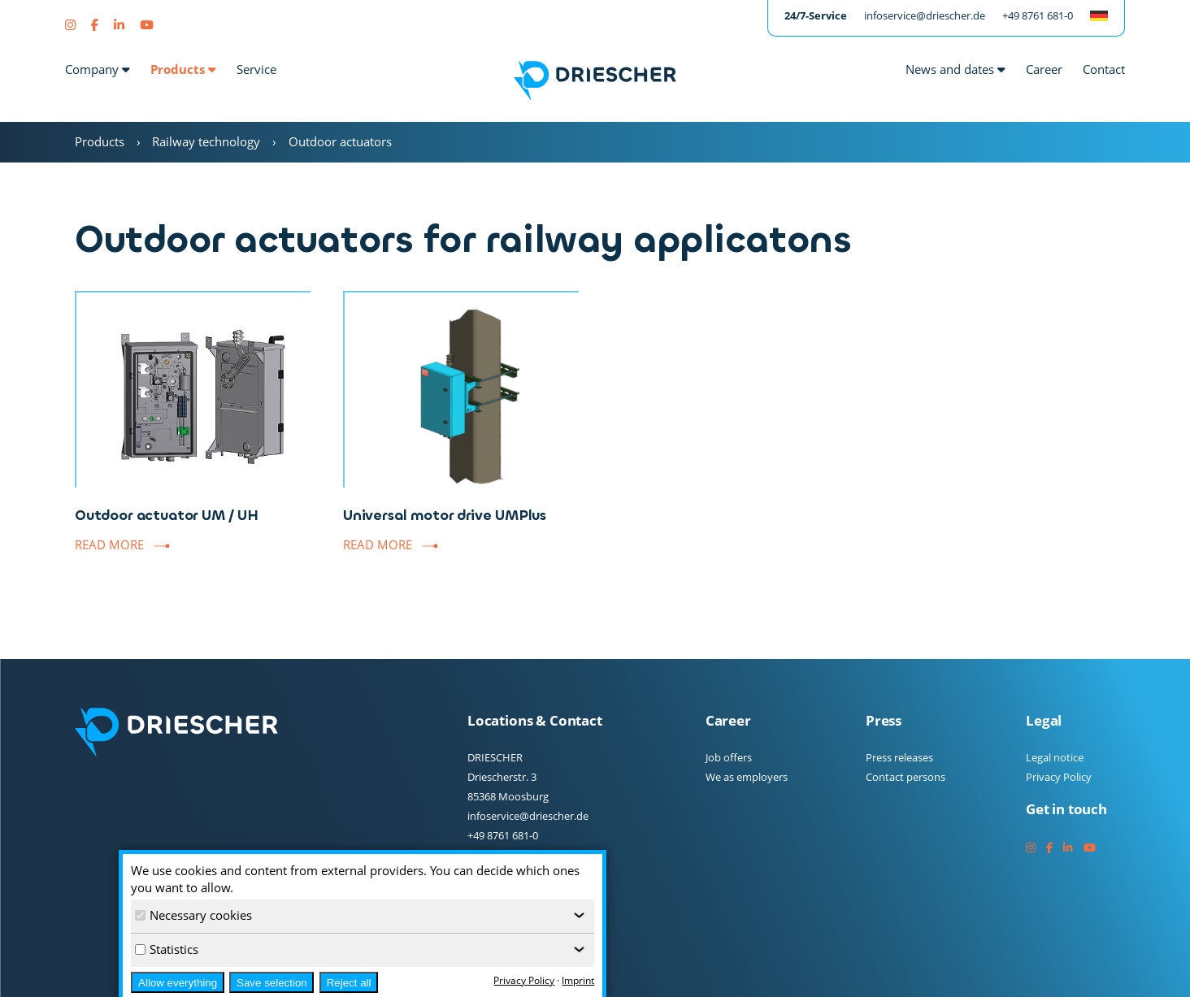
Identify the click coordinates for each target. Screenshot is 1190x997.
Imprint (578, 980)
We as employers (747, 776)
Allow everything (177, 983)
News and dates (955, 69)
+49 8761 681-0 (1037, 15)
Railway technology (206, 141)
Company (97, 69)
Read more (109, 544)
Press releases (899, 757)
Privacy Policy (1059, 776)
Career (1044, 69)
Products (183, 69)
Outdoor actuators (340, 141)
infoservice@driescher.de (924, 15)
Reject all (349, 983)
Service (256, 69)
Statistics (166, 949)
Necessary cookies (193, 915)
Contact (1104, 69)
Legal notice (1055, 757)
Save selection (272, 983)
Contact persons (905, 776)
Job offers (729, 757)
